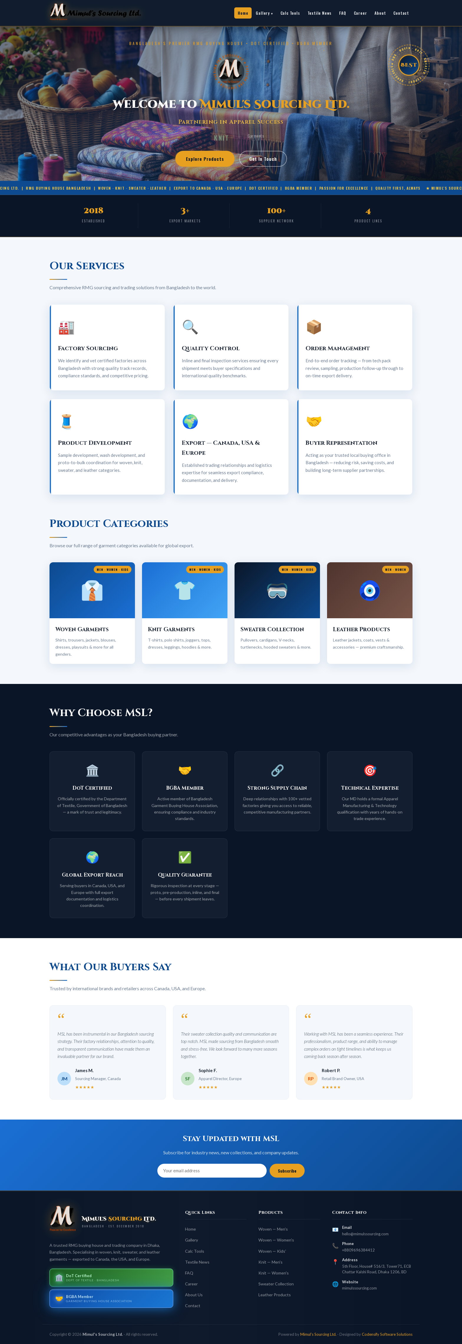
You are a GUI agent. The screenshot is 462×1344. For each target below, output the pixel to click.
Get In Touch (263, 159)
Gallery (263, 13)
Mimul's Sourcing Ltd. (318, 1334)
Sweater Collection (276, 1283)
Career (360, 13)
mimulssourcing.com (359, 1288)
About (380, 13)
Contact (401, 13)
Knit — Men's (270, 1261)
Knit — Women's (273, 1272)
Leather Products (274, 1294)
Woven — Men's (273, 1228)
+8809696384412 (358, 1250)
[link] (103, 13)
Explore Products (205, 159)
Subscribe (287, 1171)
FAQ (342, 13)
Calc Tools (290, 13)
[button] (92, 613)
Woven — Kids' (272, 1251)
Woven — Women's (276, 1239)
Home (243, 13)
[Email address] (212, 1171)
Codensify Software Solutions (387, 1334)
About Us (194, 1294)
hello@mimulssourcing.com (365, 1233)
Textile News (320, 13)
